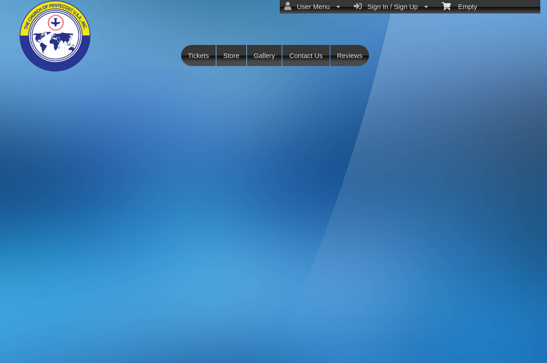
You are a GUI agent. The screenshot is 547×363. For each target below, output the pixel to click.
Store (231, 55)
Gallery (264, 55)
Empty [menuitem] (459, 5)
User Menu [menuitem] (312, 6)
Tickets (198, 55)
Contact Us (305, 55)
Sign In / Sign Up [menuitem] (391, 6)
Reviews (350, 55)
